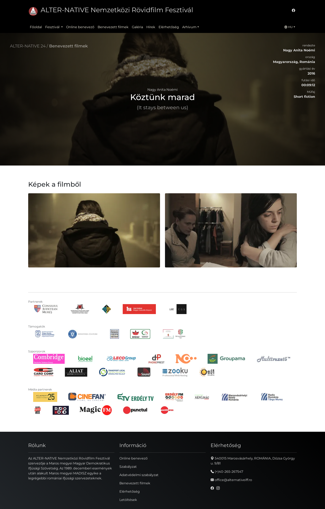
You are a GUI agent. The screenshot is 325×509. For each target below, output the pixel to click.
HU (288, 27)
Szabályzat (128, 467)
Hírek (150, 27)
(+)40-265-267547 (227, 472)
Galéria (137, 27)
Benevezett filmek (113, 27)
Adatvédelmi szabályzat (139, 475)
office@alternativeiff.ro (231, 480)
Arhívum (189, 27)
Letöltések (128, 500)
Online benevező (80, 27)
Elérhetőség (169, 27)
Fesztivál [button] (52, 27)
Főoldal (36, 27)
